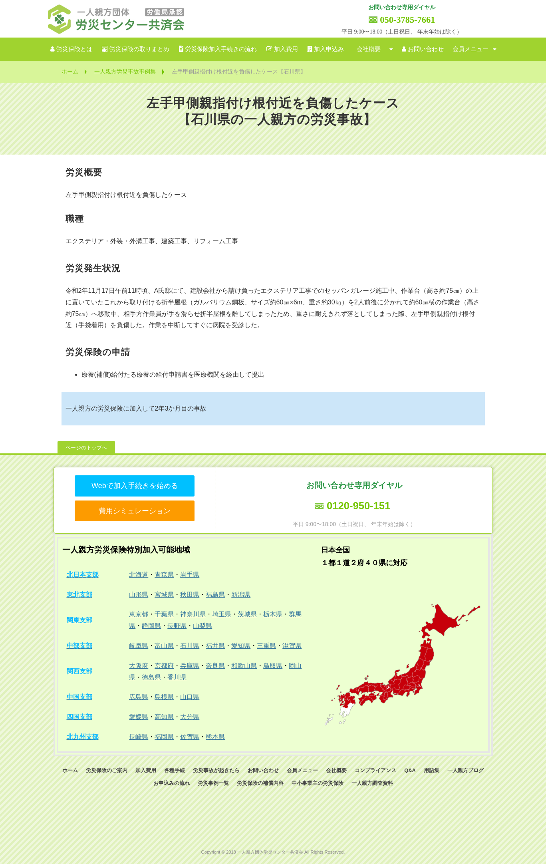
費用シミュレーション (135, 511)
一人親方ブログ (465, 770)
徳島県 (151, 677)
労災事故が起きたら (216, 770)
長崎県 (138, 736)
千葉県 (164, 614)
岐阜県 (138, 645)
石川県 (189, 645)
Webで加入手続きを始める (134, 486)
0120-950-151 (358, 505)
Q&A (409, 770)
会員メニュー (470, 49)
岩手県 (189, 574)
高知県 (164, 716)
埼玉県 (221, 614)
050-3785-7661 (407, 20)
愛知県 (240, 645)
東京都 (138, 614)
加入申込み (329, 49)
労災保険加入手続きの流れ (221, 49)
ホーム (70, 71)
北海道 (138, 574)
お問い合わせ (426, 49)
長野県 (177, 625)
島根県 (164, 696)
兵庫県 (189, 665)
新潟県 (240, 594)
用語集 (431, 770)
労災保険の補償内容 (260, 783)
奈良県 (215, 665)
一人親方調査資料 (372, 783)
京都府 (164, 665)
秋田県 (189, 594)
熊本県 (215, 736)
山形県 (138, 594)
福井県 (215, 645)
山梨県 (202, 625)
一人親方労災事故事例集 (125, 71)
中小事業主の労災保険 (317, 783)
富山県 (164, 645)
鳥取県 (272, 665)
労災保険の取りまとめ (139, 49)
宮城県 (164, 594)
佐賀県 (189, 736)
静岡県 (151, 625)
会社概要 (369, 49)
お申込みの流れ (171, 783)
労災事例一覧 (213, 783)
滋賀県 (292, 645)
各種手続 (174, 770)
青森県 (164, 574)
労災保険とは (74, 49)
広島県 (138, 696)
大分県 (189, 716)
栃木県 (272, 614)
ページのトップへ (86, 448)
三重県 (266, 645)
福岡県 (164, 736)
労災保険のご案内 (106, 770)
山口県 (189, 696)
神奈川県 (193, 614)
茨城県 (247, 614)
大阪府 (138, 665)
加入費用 (286, 49)
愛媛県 (138, 716)
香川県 (177, 677)
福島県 (215, 594)
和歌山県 (244, 665)
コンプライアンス (375, 770)
